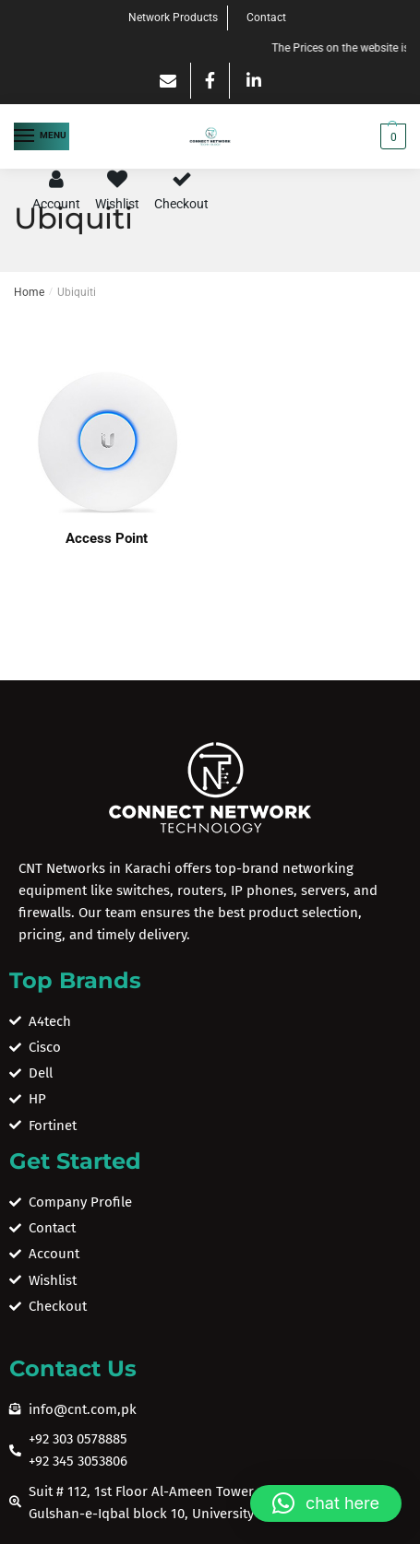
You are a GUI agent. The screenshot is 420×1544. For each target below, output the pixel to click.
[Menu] (41, 136)
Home (29, 292)
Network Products (173, 17)
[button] (326, 1503)
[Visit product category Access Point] (106, 443)
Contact (266, 17)
